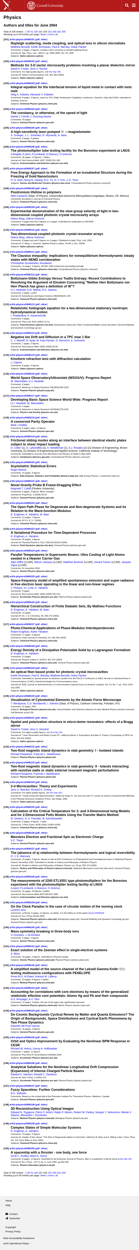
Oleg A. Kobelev (20, 94)
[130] (6, 696)
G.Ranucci (52, 154)
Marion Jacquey (43, 562)
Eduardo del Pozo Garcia (25, 1025)
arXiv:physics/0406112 (22, 274)
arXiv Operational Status (17, 1243)
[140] (6, 927)
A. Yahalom (32, 514)
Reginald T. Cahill (21, 488)
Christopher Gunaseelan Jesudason (31, 263)
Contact (13, 1214)
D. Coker (16, 447)
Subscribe (14, 1218)
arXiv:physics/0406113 (22, 304)
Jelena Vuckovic (35, 218)
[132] (6, 746)
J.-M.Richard (32, 935)
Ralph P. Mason (63, 1112)
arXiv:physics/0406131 (22, 717)
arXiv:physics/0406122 (22, 503)
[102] (6, 61)
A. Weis (62, 135)
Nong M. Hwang (33, 180)
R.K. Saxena (49, 289)
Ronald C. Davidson (45, 1074)
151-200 (52, 31)
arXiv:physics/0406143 (22, 988)
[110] (6, 229)
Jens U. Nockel (38, 68)
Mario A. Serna (38, 1155)
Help (7, 1205)
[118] (6, 417)
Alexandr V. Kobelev (41, 94)
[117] (6, 395)
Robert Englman (20, 631)
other (44, 39)
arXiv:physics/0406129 (22, 668)
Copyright (10, 1227)
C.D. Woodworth (36, 703)
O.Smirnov (66, 154)
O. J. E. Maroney (20, 856)
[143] (6, 988)
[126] (6, 602)
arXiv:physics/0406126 (22, 602)
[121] (6, 481)
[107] (6, 168)
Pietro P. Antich (44, 1112)
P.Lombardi (38, 154)
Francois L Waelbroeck (46, 773)
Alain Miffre (17, 562)
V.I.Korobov (17, 935)
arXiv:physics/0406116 (22, 373)
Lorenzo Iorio (18, 909)
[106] (6, 146)
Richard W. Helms (21, 1048)
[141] (6, 946)
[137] (6, 848)
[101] (6, 39)
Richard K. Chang (41, 789)
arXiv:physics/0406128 (22, 646)
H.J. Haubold (18, 289)
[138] (6, 876)
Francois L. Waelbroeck (46, 754)
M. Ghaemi (17, 818)
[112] (6, 274)
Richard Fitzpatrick (21, 754)
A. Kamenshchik (36, 315)
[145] (6, 1037)
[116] (6, 373)
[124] (6, 550)
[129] (6, 668)
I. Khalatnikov (18, 315)
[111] (6, 251)
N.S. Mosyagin (19, 999)
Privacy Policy (13, 1231)
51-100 (34, 31)
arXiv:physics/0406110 (22, 229)
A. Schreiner (78, 340)
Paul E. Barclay (60, 46)
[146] (6, 1063)
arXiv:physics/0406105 (22, 127)
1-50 (27, 31)
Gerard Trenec (102, 562)
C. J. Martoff (18, 340)
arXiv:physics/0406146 (22, 1063)
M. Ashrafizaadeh (52, 818)
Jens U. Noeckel (39, 729)
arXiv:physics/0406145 (22, 1037)
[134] (6, 782)
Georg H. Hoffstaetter (45, 1048)
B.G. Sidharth (18, 1093)
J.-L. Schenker (33, 135)
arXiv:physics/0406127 (22, 624)
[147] (6, 1085)
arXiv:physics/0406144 (22, 1010)
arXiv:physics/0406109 (22, 207)
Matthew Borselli (20, 46)
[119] (6, 436)
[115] (6, 355)
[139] (6, 902)
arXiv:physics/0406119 (22, 436)
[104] (6, 109)
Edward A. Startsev (21, 1074)
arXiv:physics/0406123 (22, 528)
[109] (6, 207)
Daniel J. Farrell (20, 116)
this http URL (55, 72)
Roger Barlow (18, 469)
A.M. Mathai (34, 289)
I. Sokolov (53, 703)
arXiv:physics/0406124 (22, 550)
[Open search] (127, 6)
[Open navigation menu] (133, 6)
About (8, 1200)
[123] (6, 528)
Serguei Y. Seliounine (107, 1112)
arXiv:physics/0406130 (22, 696)
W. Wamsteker (19, 381)
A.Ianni (26, 154)
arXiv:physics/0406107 (22, 168)
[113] (6, 304)
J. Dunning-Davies (40, 116)
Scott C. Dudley (19, 1155)
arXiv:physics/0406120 (22, 462)
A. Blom (15, 953)
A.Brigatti (16, 154)
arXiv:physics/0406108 (22, 188)
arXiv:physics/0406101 (22, 39)
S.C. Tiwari (17, 840)
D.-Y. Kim (59, 180)
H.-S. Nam (17, 180)
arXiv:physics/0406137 (22, 848)
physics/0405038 (96, 913)
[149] (6, 1123)
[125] (6, 576)
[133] (6, 762)
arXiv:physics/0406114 (22, 333)
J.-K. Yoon (72, 180)
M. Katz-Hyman (45, 340)
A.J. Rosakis (76, 447)
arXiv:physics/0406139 (22, 902)
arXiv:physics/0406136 (22, 832)
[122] (6, 503)
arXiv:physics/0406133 (22, 762)
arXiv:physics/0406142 (22, 965)
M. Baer (44, 514)
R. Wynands (49, 135)
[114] (6, 333)
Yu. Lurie (28, 587)
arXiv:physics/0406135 (22, 807)
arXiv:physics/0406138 (22, 876)
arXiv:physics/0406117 (22, 395)
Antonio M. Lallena (46, 976)
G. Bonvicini (63, 340)
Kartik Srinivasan (40, 46)
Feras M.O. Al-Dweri (22, 976)
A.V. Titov (34, 999)
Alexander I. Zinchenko (33, 1115)
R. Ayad (30, 340)
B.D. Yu (48, 180)
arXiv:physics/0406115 (22, 355)
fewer (43, 34)
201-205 (61, 31)
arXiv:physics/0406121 (22, 481)
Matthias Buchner (73, 562)
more (51, 34)
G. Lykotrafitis (34, 447)
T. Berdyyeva (18, 703)
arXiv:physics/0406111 (22, 251)
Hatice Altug (17, 218)
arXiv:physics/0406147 (22, 1085)
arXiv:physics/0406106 (22, 146)
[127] (6, 624)
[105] (6, 127)
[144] (6, 1010)
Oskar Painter (79, 46)
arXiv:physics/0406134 (22, 782)
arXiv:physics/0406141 (22, 946)
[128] (6, 646)
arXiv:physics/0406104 (22, 109)
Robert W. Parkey (84, 1112)
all (56, 34)
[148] (6, 1104)
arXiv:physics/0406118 (22, 417)
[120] (6, 462)
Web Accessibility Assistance (18, 1238)
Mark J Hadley (19, 425)
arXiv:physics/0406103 (22, 83)
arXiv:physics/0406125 (22, 576)
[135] (6, 807)
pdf (37, 39)
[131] (6, 717)
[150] (6, 1148)
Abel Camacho (19, 195)
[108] (6, 188)
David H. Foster (19, 68)
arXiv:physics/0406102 (22, 61)
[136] (6, 832)
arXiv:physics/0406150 (22, 1148)
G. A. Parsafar (33, 818)
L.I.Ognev (16, 362)
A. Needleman (55, 447)
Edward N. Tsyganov (22, 1112)
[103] (6, 83)
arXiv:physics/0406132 (22, 746)
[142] (6, 965)
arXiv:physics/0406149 (22, 1123)
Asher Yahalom (39, 631)
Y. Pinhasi (16, 587)
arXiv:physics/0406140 (22, 927)
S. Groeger (17, 135)
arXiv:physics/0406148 (22, 1104)
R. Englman (17, 514)
